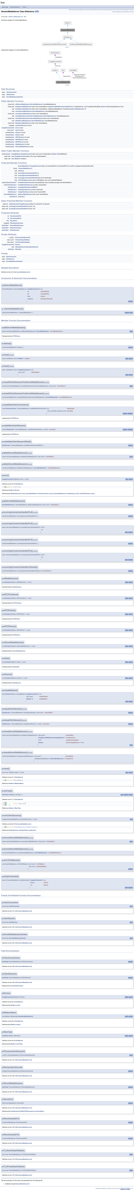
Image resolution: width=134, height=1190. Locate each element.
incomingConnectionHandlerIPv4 (28, 173)
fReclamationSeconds (16, 223)
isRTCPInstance (20, 137)
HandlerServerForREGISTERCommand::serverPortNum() (27, 1111)
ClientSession (10, 94)
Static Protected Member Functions (125, 9)
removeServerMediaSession (23, 111)
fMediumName (19, 247)
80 (12, 824)
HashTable (5, 225)
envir (16, 128)
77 (12, 799)
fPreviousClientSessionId (22, 237)
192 (13, 1060)
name (17, 130)
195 (13, 1175)
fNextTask (18, 249)
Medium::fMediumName (16, 783)
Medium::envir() (15, 1005)
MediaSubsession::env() (18, 493)
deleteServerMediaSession (23, 120)
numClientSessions (21, 125)
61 (12, 777)
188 (13, 966)
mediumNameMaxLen (31, 247)
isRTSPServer (19, 142)
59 (12, 484)
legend (67, 47)
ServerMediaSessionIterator (14, 97)
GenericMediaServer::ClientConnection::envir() (39, 493)
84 (12, 1040)
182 (13, 927)
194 (13, 1159)
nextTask (20, 196)
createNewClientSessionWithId (27, 187)
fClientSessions (14, 230)
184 (13, 1127)
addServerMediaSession (22, 104)
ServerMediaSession (36, 104)
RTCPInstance (17, 603)
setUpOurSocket (14, 204)
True (121, 106)
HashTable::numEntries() (28, 830)
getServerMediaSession (25, 194)
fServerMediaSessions (16, 225)
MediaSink (16, 667)
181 (13, 911)
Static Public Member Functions (96, 9)
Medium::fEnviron (14, 490)
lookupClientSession (24, 189)
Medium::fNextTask (15, 808)
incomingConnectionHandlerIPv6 (28, 175)
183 (13, 943)
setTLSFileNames (23, 180)
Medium (54, 154)
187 (13, 1092)
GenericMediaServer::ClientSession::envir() (66, 493)
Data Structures (15, 7)
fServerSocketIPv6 (15, 218)
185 (13, 1108)
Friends (132, 11)
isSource (17, 132)
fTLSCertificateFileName (22, 240)
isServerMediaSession (22, 146)
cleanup (20, 170)
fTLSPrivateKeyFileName (22, 242)
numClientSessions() (17, 986)
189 (13, 982)
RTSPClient (16, 619)
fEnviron (17, 244)
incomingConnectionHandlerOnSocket (29, 178)
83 (12, 1021)
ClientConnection (11, 92)
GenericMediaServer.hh (17, 17)
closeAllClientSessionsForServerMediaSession (29, 116)
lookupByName (15, 154)
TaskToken (12, 196)
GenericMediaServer (24, 166)
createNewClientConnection (26, 182)
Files (25, 7)
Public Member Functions (82, 9)
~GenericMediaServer (24, 168)
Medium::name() (16, 1024)
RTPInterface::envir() (88, 493)
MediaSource (17, 683)
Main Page (5, 7)
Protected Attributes (116, 11)
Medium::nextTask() (17, 1044)
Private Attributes (125, 11)
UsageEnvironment (7, 128)
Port (68, 166)
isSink (17, 135)
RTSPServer (16, 336)
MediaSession (17, 587)
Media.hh (20, 484)
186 (13, 1076)
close (13, 156)
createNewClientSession (25, 185)
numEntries (30, 827)
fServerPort (13, 221)
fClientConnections (15, 228)
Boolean (103, 106)
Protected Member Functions (110, 9)
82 (12, 1002)
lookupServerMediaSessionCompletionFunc (60, 106)
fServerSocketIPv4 (15, 216)
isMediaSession (20, 144)
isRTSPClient (19, 139)
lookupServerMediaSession (23, 106)
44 (11, 272)
